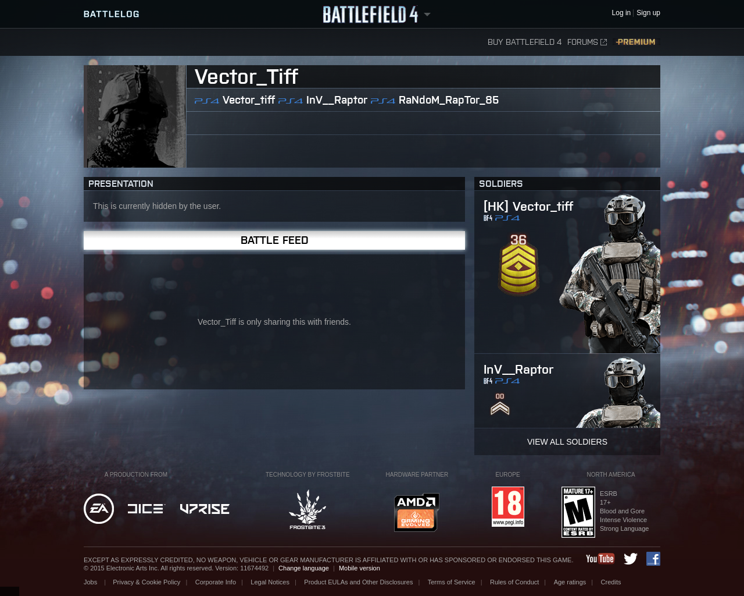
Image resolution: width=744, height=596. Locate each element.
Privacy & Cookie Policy (146, 582)
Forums (587, 42)
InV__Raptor (336, 100)
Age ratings (570, 582)
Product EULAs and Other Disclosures (358, 582)
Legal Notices (270, 582)
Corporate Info (215, 582)
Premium (636, 42)
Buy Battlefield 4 (524, 42)
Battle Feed (275, 240)
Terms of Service (451, 582)
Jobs (91, 582)
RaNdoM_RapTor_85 (449, 100)
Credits (611, 582)
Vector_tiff (249, 100)
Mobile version (359, 568)
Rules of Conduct (514, 582)
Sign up (648, 13)
